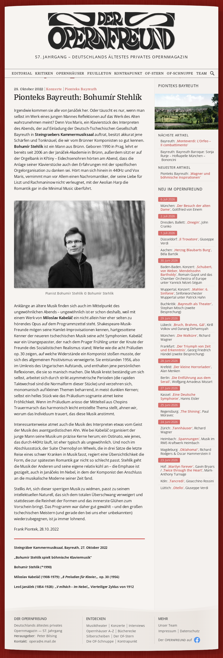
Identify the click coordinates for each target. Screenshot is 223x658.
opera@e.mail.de (42, 641)
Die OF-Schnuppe (100, 641)
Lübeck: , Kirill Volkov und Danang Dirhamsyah (187, 327)
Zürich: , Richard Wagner (183, 430)
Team (201, 73)
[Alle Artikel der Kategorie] (186, 112)
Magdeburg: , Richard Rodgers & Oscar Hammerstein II (186, 452)
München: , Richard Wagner (185, 338)
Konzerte (54, 89)
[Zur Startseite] (111, 31)
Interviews (137, 626)
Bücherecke (127, 631)
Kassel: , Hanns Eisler (180, 397)
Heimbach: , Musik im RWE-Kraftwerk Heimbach (188, 441)
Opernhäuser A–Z (100, 631)
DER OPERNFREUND (30, 618)
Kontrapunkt (128, 73)
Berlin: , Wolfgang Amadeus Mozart (186, 380)
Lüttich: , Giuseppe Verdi (184, 488)
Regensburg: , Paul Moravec (184, 414)
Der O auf (175, 640)
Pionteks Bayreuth (81, 89)
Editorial (22, 73)
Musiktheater (96, 626)
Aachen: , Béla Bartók (186, 252)
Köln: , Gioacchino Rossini (187, 481)
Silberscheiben (98, 636)
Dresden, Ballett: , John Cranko (184, 224)
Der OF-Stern (123, 636)
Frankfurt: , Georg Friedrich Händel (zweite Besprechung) (186, 350)
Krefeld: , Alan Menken (186, 369)
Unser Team (167, 625)
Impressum (167, 631)
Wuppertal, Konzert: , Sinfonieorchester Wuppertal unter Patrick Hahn (184, 293)
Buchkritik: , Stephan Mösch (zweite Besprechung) (186, 308)
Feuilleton (99, 73)
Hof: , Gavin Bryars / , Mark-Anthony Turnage (188, 470)
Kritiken (44, 73)
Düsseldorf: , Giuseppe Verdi (187, 241)
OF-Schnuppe (180, 73)
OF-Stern (154, 73)
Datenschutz (190, 631)
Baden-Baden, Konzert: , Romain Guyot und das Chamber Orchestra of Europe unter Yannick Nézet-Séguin (186, 275)
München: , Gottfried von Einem (185, 208)
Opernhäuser (70, 73)
